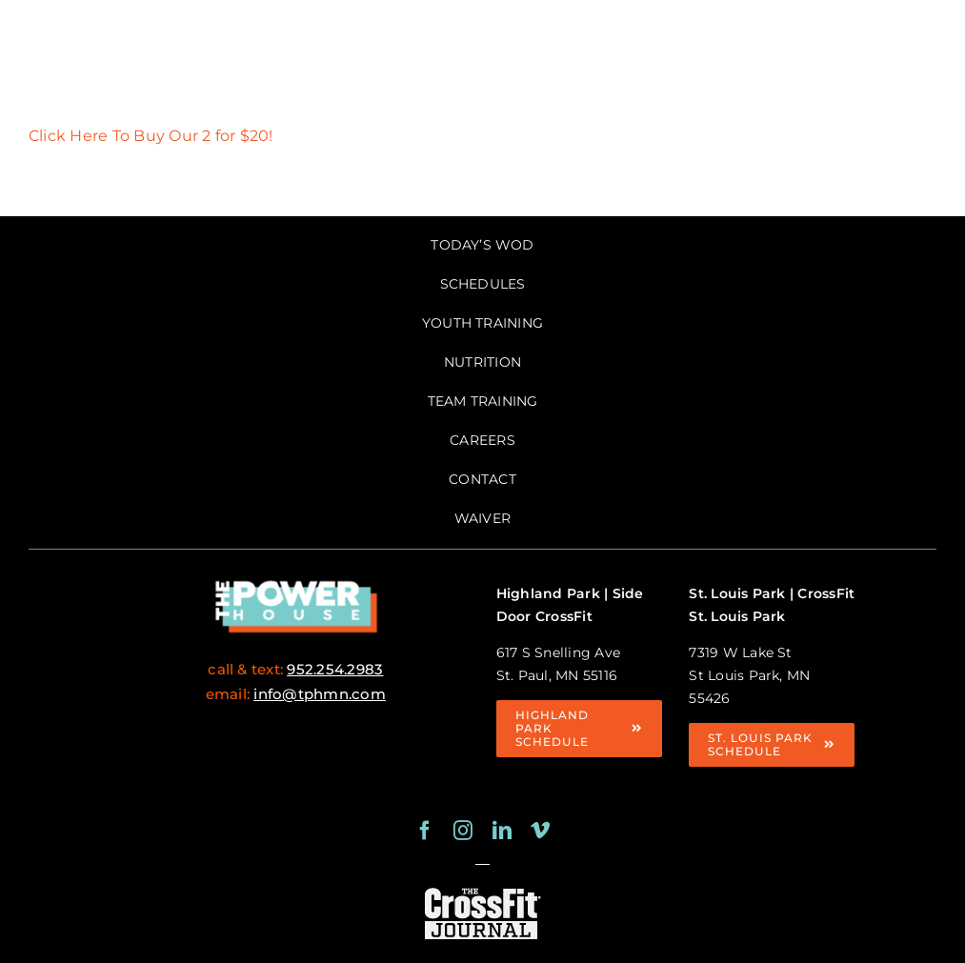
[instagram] (462, 830)
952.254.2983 (335, 669)
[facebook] (424, 830)
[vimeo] (540, 830)
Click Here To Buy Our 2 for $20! (151, 136)
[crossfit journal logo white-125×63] (482, 891)
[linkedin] (502, 830)
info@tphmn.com (319, 694)
